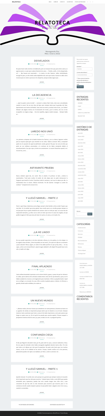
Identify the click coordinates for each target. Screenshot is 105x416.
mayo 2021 (80, 178)
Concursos (80, 231)
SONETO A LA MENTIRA (84, 112)
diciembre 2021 (81, 165)
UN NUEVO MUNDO (42, 300)
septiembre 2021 (82, 175)
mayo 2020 (80, 198)
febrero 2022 (81, 159)
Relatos (80, 247)
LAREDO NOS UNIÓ (42, 131)
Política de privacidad (80, 1)
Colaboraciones (82, 227)
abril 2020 (80, 201)
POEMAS (80, 237)
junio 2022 (80, 146)
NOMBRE (80, 103)
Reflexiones (81, 244)
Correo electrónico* (84, 74)
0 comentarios (51, 98)
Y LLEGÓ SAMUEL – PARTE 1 (42, 369)
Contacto (62, 1)
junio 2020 (80, 194)
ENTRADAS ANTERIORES (26, 404)
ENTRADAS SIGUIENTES (57, 404)
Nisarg (65, 413)
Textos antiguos (82, 250)
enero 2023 (80, 139)
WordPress (56, 413)
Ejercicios (80, 234)
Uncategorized (81, 253)
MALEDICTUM (81, 116)
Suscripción (70, 1)
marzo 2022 (81, 155)
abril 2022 (80, 152)
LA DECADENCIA (41, 95)
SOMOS (80, 109)
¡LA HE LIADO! (42, 232)
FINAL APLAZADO (42, 266)
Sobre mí (56, 1)
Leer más (42, 82)
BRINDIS (89, 292)
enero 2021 (80, 191)
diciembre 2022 (81, 143)
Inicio (50, 1)
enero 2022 (80, 162)
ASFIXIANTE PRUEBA (42, 167)
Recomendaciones (82, 240)
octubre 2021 (81, 172)
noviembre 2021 (82, 168)
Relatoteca (16, 2)
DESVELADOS (42, 60)
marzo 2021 (81, 185)
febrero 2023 (81, 136)
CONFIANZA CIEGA (42, 334)
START (79, 106)
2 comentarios (51, 63)
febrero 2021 (81, 188)
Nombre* (84, 68)
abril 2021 (80, 181)
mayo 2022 (80, 149)
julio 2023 (80, 133)
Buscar (78, 211)
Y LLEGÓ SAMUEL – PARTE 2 (42, 198)
